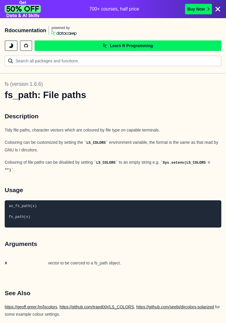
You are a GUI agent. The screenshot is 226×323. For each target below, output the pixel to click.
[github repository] (26, 45)
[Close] (218, 9)
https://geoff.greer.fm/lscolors (31, 307)
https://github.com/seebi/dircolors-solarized (175, 307)
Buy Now (198, 9)
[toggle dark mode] (11, 45)
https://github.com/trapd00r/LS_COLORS (96, 307)
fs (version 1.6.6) (24, 84)
